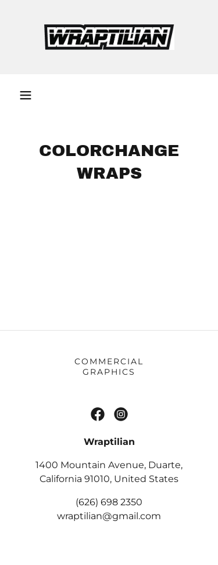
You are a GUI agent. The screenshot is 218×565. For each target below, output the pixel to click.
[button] (25, 95)
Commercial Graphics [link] (109, 366)
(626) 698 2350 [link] (109, 502)
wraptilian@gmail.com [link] (109, 515)
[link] (109, 37)
